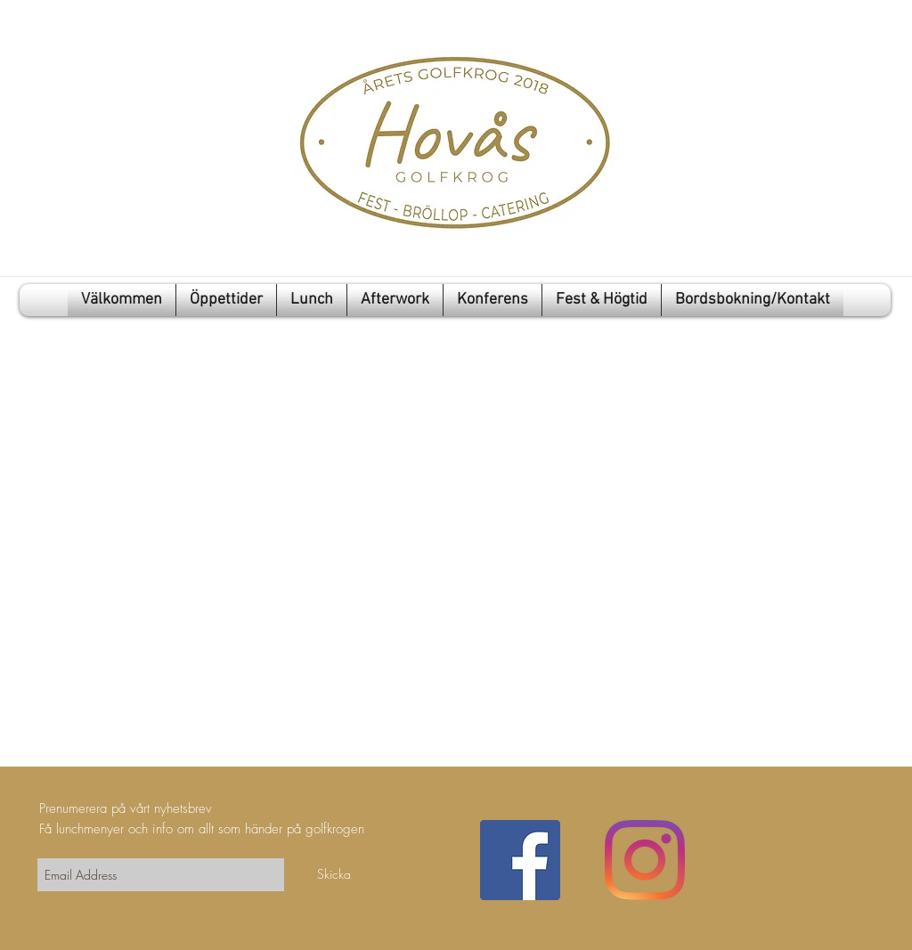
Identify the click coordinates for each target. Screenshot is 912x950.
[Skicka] (334, 873)
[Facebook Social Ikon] (520, 860)
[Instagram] (645, 860)
